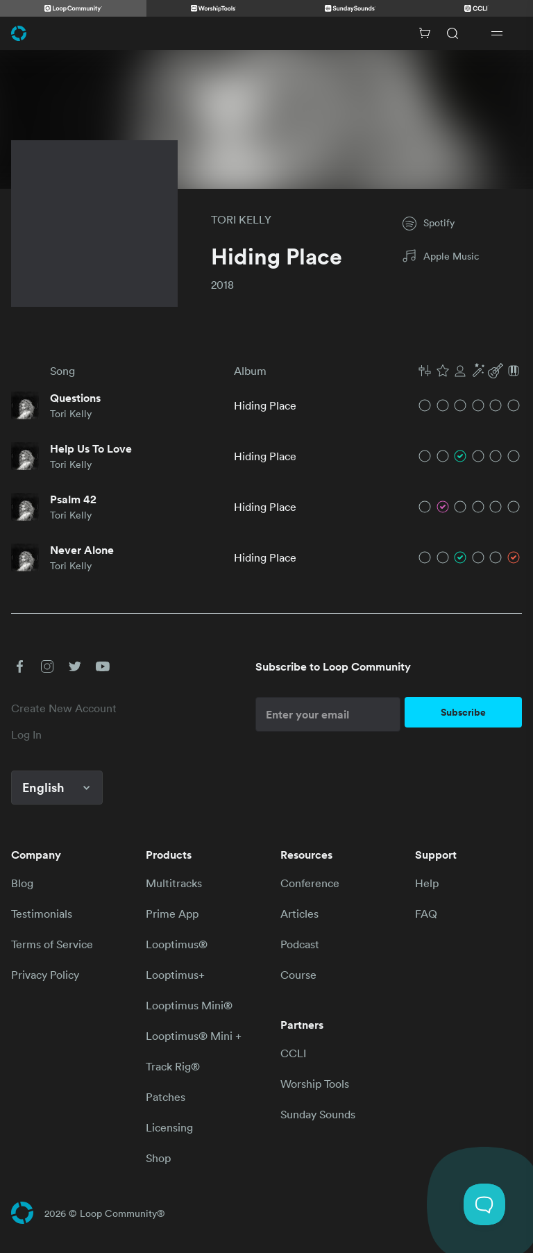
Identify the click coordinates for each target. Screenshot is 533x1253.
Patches (165, 1097)
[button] (469, 370)
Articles (299, 913)
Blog (22, 883)
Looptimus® (177, 944)
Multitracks (174, 883)
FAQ (426, 913)
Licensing (169, 1127)
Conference (309, 883)
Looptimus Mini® (189, 1005)
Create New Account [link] (64, 708)
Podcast (299, 944)
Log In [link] (26, 734)
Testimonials (41, 913)
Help (427, 883)
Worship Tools (314, 1084)
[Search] (452, 33)
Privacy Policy (45, 975)
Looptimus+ (175, 975)
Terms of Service (52, 944)
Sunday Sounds (317, 1114)
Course (298, 975)
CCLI (293, 1053)
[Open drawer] (497, 33)
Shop (158, 1158)
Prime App (172, 913)
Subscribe (463, 712)
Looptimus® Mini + (194, 1036)
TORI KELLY (241, 219)
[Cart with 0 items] (424, 33)
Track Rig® (173, 1066)
